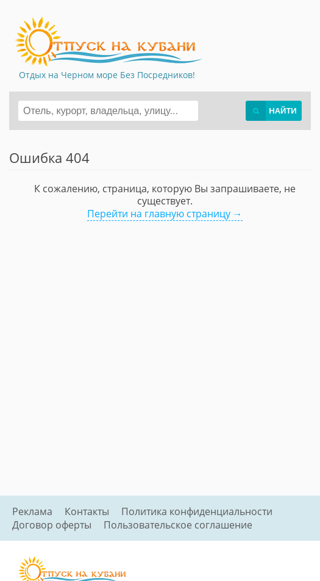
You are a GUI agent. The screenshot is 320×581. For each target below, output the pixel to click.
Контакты (87, 511)
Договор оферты (51, 525)
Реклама (32, 511)
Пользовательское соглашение (178, 525)
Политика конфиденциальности (196, 511)
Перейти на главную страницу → (165, 213)
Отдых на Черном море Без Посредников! (107, 75)
